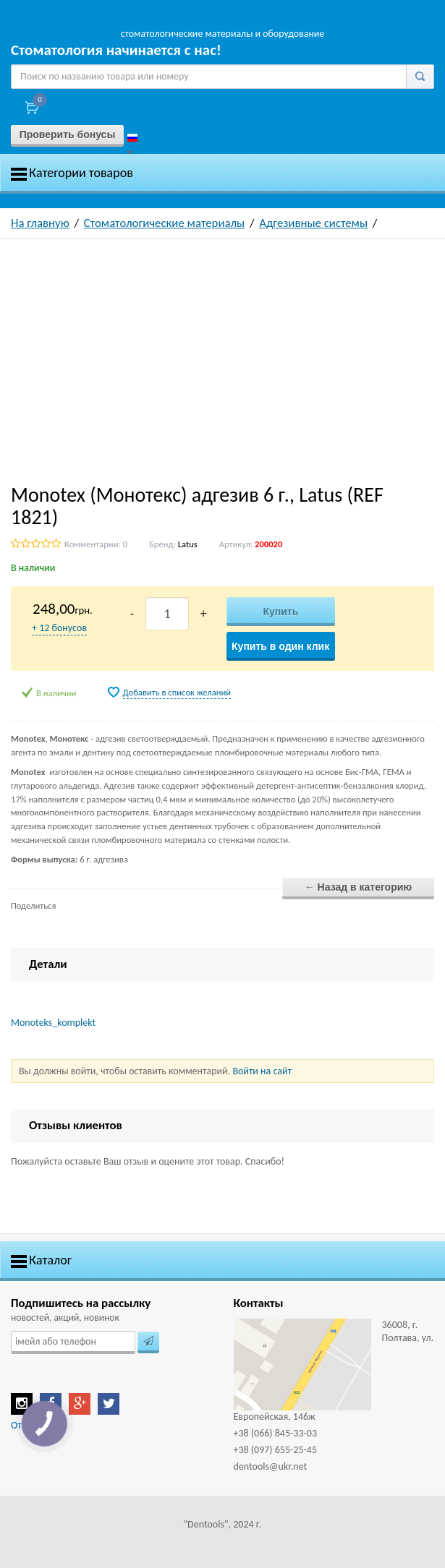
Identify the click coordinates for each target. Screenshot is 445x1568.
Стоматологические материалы (164, 223)
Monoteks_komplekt (53, 1022)
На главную (40, 223)
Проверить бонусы (68, 134)
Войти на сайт (262, 1071)
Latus (188, 544)
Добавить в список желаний (177, 692)
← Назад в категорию (358, 887)
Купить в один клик (280, 646)
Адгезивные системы (313, 223)
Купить (280, 611)
